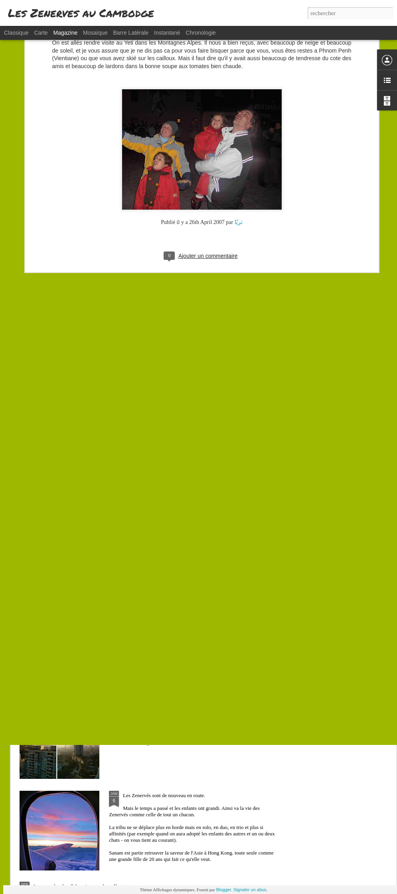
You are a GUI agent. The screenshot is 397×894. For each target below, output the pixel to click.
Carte (40, 32)
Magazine (65, 32)
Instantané (167, 32)
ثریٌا (239, 156)
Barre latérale (130, 32)
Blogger (223, 889)
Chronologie (201, 32)
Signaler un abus (250, 889)
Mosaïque (95, 32)
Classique (16, 32)
